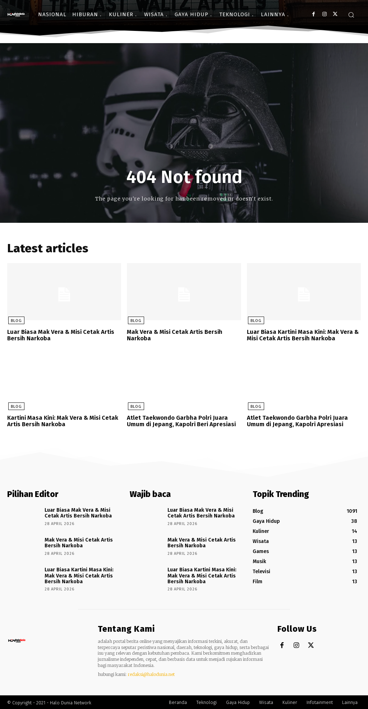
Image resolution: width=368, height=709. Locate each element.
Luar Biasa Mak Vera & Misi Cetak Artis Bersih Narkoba (59, 335)
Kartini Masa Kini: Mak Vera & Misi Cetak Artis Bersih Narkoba (61, 420)
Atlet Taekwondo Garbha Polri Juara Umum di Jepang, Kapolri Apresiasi (295, 420)
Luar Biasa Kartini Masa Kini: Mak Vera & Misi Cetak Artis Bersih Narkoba (301, 335)
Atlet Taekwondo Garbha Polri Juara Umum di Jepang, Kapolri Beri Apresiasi (180, 420)
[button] (351, 14)
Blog (15, 321)
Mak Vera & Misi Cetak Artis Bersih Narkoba (174, 335)
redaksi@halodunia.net (151, 673)
